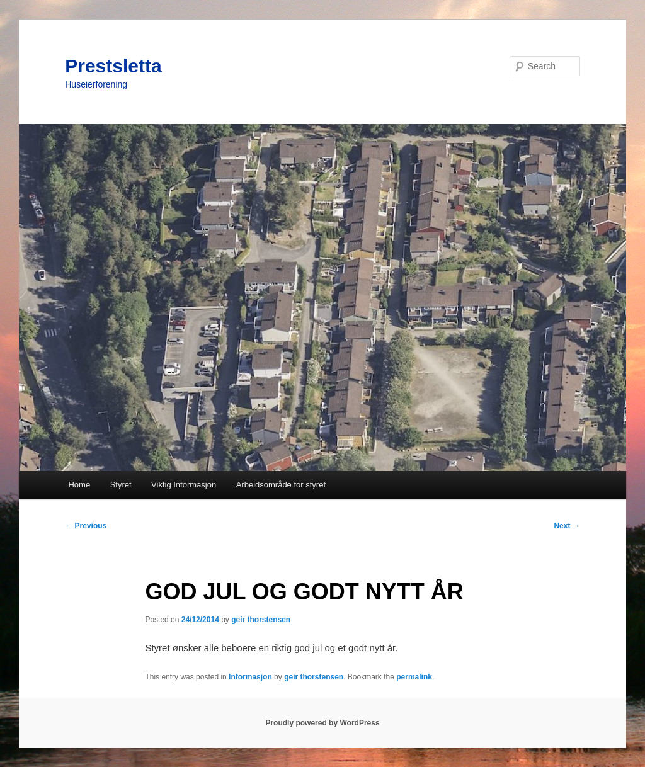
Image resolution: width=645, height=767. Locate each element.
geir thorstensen (260, 619)
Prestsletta (113, 65)
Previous (85, 525)
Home (79, 484)
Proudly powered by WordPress (322, 723)
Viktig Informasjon (183, 484)
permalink (414, 677)
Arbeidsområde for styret (281, 484)
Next (566, 525)
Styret (121, 484)
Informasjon (250, 677)
